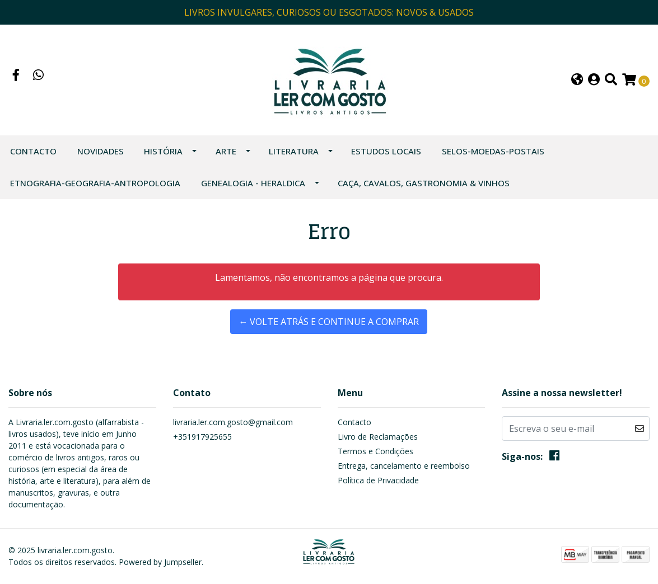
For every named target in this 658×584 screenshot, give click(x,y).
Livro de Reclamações (378, 436)
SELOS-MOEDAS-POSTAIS (493, 151)
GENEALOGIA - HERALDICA (253, 183)
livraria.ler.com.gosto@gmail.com (233, 422)
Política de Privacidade (378, 480)
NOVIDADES (100, 151)
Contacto (33, 151)
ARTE (226, 151)
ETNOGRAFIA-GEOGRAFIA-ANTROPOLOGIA (95, 183)
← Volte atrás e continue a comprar (329, 321)
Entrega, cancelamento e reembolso (404, 465)
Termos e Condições (375, 451)
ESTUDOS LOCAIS (386, 151)
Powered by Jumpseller (160, 562)
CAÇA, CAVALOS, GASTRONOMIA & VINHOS (424, 183)
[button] (577, 80)
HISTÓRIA (163, 151)
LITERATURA (294, 151)
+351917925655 (202, 436)
